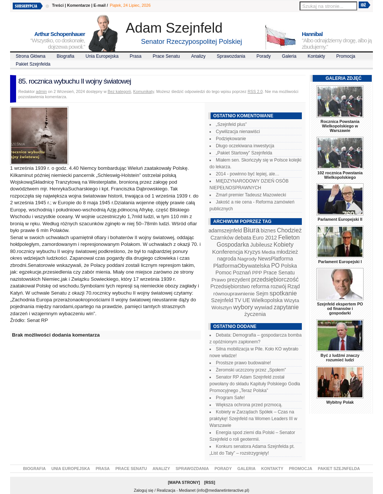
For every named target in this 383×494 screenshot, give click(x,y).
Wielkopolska (266, 300)
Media (268, 252)
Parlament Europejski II (340, 219)
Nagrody (247, 259)
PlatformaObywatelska (241, 265)
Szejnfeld (222, 300)
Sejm (262, 293)
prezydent (238, 280)
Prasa (135, 56)
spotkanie (283, 293)
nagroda (226, 259)
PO (275, 265)
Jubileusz (261, 245)
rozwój (279, 286)
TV (238, 300)
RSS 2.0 (255, 91)
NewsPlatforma (275, 259)
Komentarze (78, 5)
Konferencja (227, 251)
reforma (260, 286)
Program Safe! (230, 397)
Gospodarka (233, 244)
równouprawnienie (233, 293)
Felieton (289, 237)
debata (243, 238)
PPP (257, 272)
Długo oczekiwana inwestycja (245, 145)
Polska (289, 266)
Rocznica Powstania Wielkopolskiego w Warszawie (340, 126)
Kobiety (283, 244)
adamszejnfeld (225, 231)
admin (41, 91)
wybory (243, 307)
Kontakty (316, 56)
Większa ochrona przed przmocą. (249, 404)
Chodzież (289, 230)
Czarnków (222, 238)
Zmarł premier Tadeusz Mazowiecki (251, 195)
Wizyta (291, 300)
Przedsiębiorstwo (230, 286)
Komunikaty (143, 91)
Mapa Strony (184, 482)
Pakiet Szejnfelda (33, 64)
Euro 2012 (264, 238)
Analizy (198, 56)
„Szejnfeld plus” (231, 124)
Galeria (289, 56)
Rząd (294, 286)
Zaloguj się (143, 490)
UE (246, 300)
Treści (58, 5)
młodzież (287, 252)
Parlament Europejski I (340, 261)
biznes (268, 231)
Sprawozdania (231, 56)
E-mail (99, 5)
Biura (251, 230)
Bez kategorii (119, 91)
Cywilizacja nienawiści (238, 131)
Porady (264, 56)
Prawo (218, 280)
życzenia (255, 314)
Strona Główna (30, 56)
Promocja (345, 56)
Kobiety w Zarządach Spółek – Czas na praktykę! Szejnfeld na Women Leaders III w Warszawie (253, 418)
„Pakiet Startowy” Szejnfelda (244, 153)
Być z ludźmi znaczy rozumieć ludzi (340, 357)
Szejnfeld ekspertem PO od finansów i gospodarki (340, 308)
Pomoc (223, 272)
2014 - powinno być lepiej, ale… (247, 174)
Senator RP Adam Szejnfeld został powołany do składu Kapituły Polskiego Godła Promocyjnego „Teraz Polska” (254, 383)
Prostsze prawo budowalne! (243, 362)
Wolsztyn (221, 307)
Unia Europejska (102, 56)
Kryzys (252, 252)
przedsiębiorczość (275, 279)
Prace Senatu (166, 56)
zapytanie (286, 307)
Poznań (242, 272)
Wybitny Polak (340, 402)
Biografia (65, 56)
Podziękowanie (231, 138)
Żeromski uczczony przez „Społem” (251, 370)
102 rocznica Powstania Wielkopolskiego (339, 175)
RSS (209, 482)
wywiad (263, 307)
